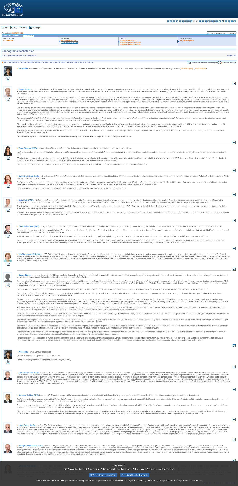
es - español (171, 21)
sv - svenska (234, 21)
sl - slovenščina (229, 21)
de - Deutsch (180, 21)
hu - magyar (208, 21)
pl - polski (217, 21)
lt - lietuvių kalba (206, 21)
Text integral (37, 28)
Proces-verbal (229, 62)
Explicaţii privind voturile (130, 42)
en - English (188, 21)
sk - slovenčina (226, 21)
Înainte (22, 28)
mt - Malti (211, 21)
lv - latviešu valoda (203, 21)
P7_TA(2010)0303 (187, 41)
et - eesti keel (183, 21)
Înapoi (16, 28)
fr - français (191, 21)
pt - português (220, 21)
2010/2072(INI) (17, 33)
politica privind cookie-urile (168, 480)
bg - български (168, 21)
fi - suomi (232, 21)
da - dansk (177, 21)
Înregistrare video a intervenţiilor (205, 62)
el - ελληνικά (185, 21)
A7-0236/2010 (8, 41)
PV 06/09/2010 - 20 (68, 41)
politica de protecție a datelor (142, 480)
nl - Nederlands (214, 21)
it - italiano (200, 21)
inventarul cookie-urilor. (192, 480)
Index (6, 28)
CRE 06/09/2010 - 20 (70, 42)
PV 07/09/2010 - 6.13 (128, 41)
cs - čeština (174, 21)
